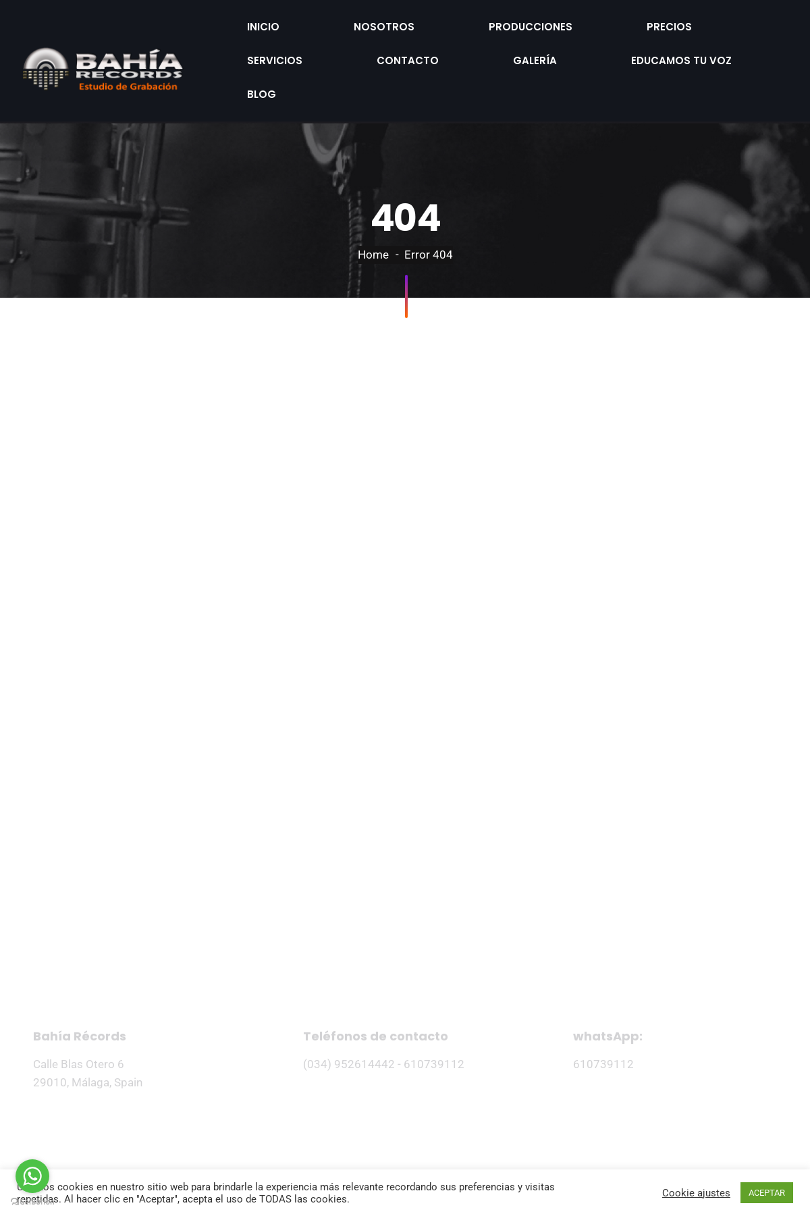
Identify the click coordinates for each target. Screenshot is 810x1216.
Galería (246, 47)
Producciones (414, 22)
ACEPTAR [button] (767, 1193)
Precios (506, 22)
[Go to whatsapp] (32, 1176)
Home (373, 203)
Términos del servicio (467, 1142)
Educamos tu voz (345, 47)
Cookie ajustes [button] (696, 1193)
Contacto (670, 22)
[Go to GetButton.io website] (32, 1202)
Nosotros (316, 22)
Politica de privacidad (343, 1142)
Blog (438, 47)
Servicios (584, 22)
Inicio (240, 22)
